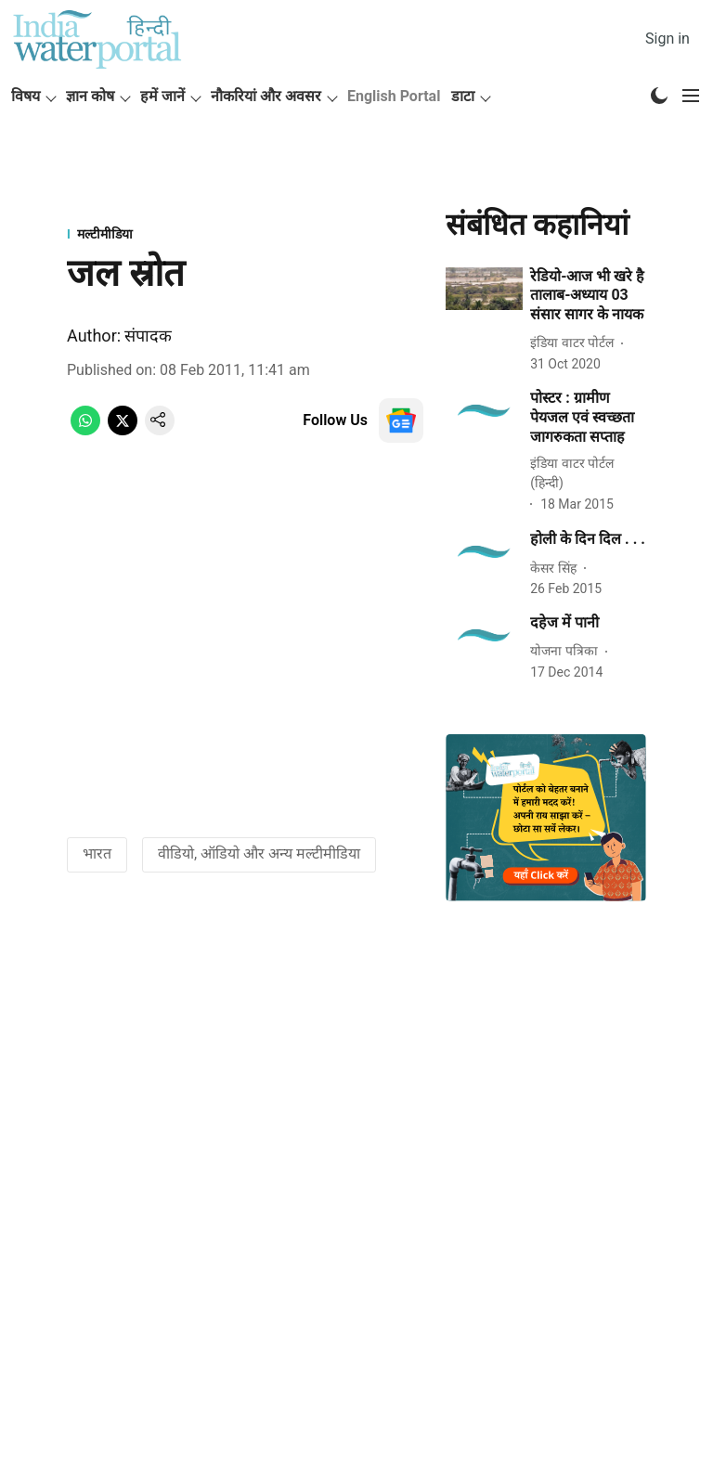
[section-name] (245, 233)
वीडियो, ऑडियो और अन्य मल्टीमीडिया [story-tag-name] (259, 853)
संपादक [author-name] (148, 335)
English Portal (393, 96)
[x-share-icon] (122, 430)
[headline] (588, 296)
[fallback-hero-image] (484, 289)
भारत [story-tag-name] (97, 853)
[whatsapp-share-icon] (85, 430)
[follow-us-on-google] (401, 420)
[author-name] (575, 343)
